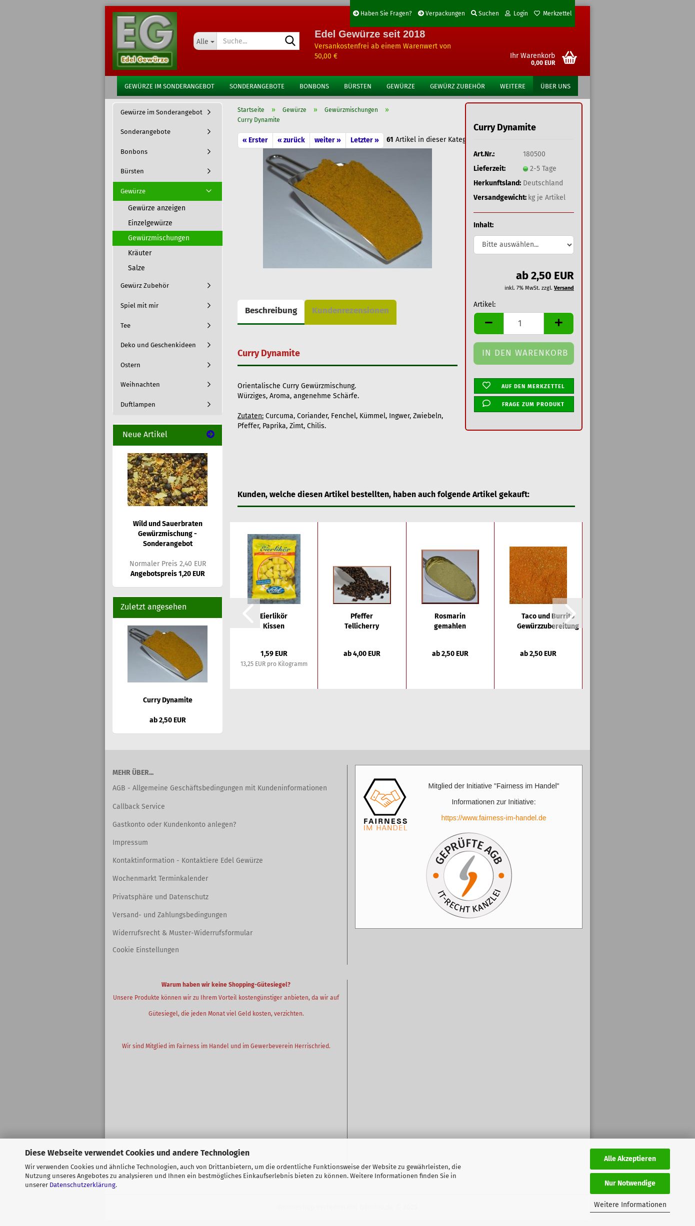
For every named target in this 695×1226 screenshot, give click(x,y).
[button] (489, 330)
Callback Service (138, 812)
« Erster (255, 146)
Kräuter (140, 259)
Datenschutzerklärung (83, 1185)
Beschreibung (271, 316)
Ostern (130, 371)
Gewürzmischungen (159, 244)
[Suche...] (205, 41)
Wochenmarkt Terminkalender (160, 885)
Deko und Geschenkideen (158, 351)
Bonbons (314, 86)
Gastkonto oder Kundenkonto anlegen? (174, 830)
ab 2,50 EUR (168, 726)
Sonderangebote (257, 86)
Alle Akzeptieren (630, 1159)
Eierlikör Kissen (274, 627)
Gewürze (400, 86)
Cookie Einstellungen (145, 956)
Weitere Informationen (630, 1205)
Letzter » (364, 146)
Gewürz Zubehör (457, 86)
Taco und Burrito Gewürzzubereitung (548, 627)
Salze (136, 274)
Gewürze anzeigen (157, 214)
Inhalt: (484, 231)
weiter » (327, 146)
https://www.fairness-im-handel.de (493, 824)
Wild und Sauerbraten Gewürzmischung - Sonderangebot (167, 540)
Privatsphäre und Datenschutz (160, 903)
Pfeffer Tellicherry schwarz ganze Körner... (361, 627)
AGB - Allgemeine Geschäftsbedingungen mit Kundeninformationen (219, 794)
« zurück (291, 146)
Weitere (513, 86)
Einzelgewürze (150, 229)
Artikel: (485, 311)
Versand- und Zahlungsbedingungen (169, 921)
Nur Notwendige (630, 1183)
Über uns (555, 86)
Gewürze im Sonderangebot (169, 86)
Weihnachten (140, 391)
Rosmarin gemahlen (450, 627)
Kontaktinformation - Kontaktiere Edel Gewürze (187, 867)
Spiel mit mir (139, 311)
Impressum (130, 848)
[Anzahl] (524, 330)
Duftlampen (138, 410)
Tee (125, 331)
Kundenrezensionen (350, 316)
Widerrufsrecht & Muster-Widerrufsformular (182, 939)
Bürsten (358, 86)
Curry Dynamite (167, 706)
